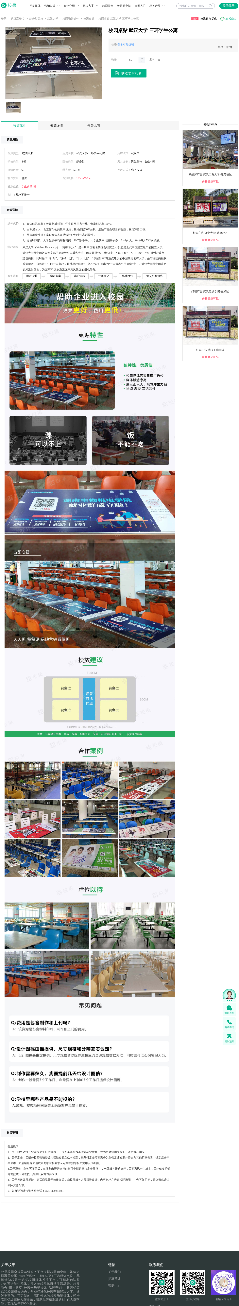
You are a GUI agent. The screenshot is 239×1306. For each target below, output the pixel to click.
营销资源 (52, 5)
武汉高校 (16, 18)
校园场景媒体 (70, 18)
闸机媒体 (35, 5)
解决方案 (90, 5)
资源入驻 (140, 5)
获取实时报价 (128, 73)
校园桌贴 (88, 18)
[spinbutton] (134, 60)
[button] (142, 61)
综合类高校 (36, 18)
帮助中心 (114, 1285)
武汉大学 (52, 18)
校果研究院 (124, 5)
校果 (4, 18)
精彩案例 (107, 5)
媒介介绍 (71, 5)
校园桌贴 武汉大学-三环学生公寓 (118, 18)
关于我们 (114, 1272)
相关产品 (157, 5)
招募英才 (114, 1279)
